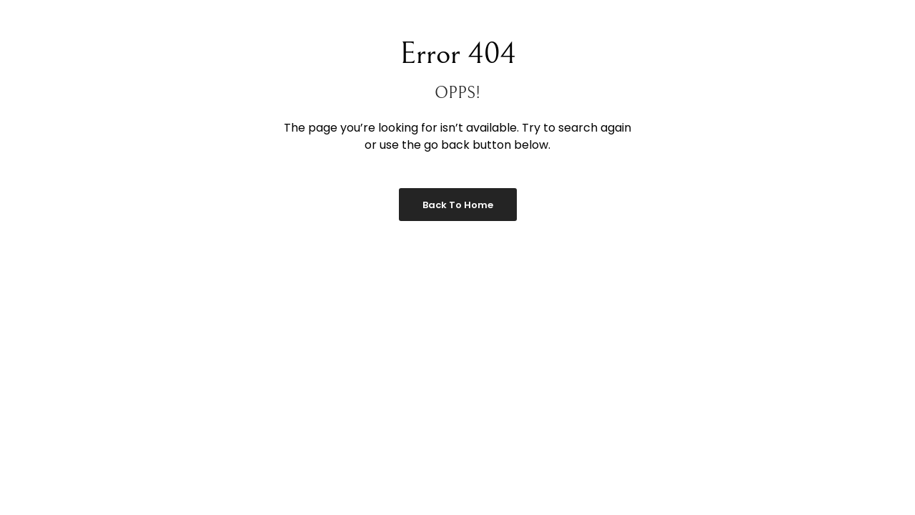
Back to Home (457, 205)
